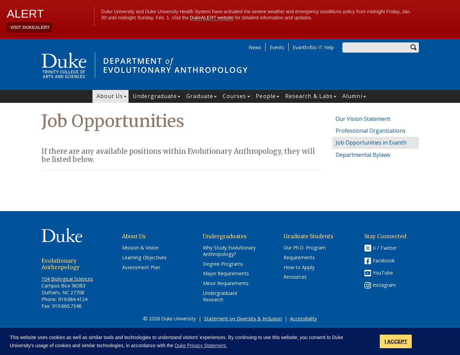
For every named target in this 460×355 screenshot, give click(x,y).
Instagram (384, 285)
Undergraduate (155, 96)
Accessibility (303, 318)
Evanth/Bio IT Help (313, 47)
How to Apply (299, 267)
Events (277, 47)
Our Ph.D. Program (305, 248)
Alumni (352, 96)
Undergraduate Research (220, 296)
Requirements (299, 258)
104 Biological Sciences (67, 279)
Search (414, 47)
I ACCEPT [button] (396, 341)
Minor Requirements (226, 283)
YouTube (383, 272)
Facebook (384, 260)
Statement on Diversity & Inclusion (243, 318)
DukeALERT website (212, 17)
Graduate (199, 96)
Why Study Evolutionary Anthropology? (229, 251)
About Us (110, 96)
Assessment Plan (141, 267)
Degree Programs (223, 264)
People (266, 96)
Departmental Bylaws (363, 154)
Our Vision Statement (363, 119)
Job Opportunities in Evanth (371, 142)
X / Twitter (385, 248)
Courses (234, 96)
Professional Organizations (371, 130)
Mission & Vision (140, 248)
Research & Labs (309, 96)
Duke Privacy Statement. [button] (201, 345)
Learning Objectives (144, 258)
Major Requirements (226, 273)
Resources (295, 277)
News (255, 47)
